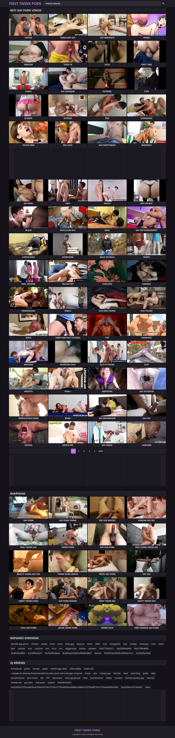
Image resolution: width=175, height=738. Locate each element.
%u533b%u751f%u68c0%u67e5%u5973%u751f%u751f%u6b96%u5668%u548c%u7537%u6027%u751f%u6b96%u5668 (64, 687)
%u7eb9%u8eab (52, 653)
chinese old (16, 682)
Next (101, 451)
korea (87, 673)
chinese (34, 644)
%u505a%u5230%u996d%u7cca (118, 653)
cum (105, 644)
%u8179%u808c (141, 648)
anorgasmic (115, 644)
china (52, 644)
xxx (60, 648)
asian (60, 644)
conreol (36, 668)
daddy (44, 644)
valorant (150, 678)
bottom (98, 653)
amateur (92, 648)
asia (95, 673)
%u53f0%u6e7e (35, 653)
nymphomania (17, 678)
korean (82, 648)
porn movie (32, 678)
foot (125, 644)
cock (153, 644)
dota (85, 678)
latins (147, 687)
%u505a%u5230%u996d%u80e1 (77, 653)
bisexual (80, 644)
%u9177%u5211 (106, 648)
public (146, 673)
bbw (153, 673)
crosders (118, 678)
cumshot (39, 648)
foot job (117, 673)
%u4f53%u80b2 (18, 653)
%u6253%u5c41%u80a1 (132, 687)
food (125, 673)
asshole (21, 648)
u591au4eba (75, 668)
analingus (144, 644)
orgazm (51, 682)
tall (41, 678)
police (27, 668)
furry (54, 648)
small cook (89, 668)
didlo (97, 644)
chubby (133, 644)
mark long (135, 673)
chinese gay (105, 673)
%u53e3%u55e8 (143, 653)
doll (47, 648)
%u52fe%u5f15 (64, 682)
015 (47, 678)
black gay (69, 644)
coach (161, 644)
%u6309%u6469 (124, 648)
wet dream (57, 678)
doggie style (70, 648)
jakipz (45, 668)
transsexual (16, 668)
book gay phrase (72, 678)
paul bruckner (96, 678)
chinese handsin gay (134, 678)
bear (13, 648)
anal (30, 648)
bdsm (89, 644)
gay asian (28, 682)
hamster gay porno (19, 644)
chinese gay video (59, 668)
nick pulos (40, 682)
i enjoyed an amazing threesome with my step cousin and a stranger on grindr (46, 673)
